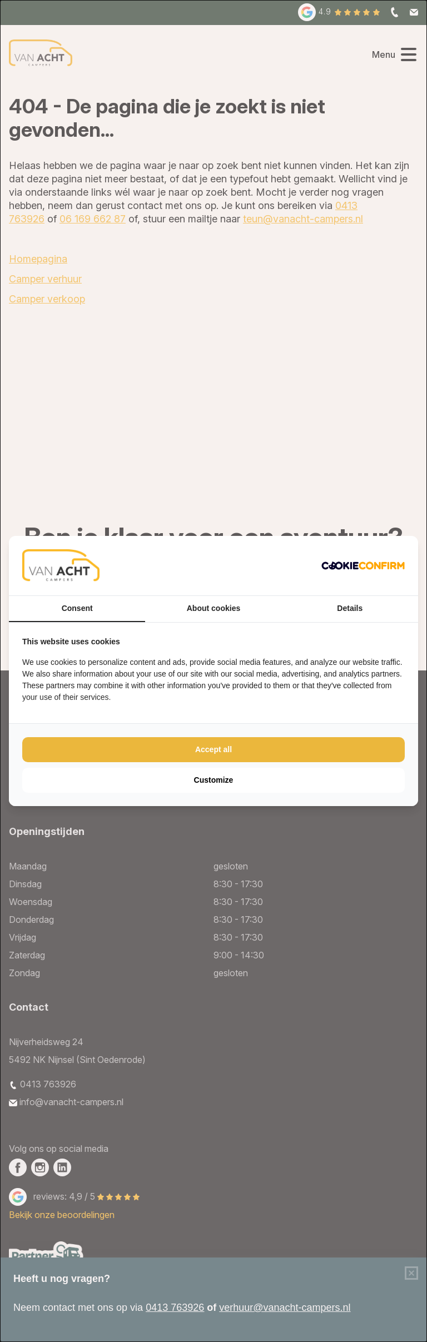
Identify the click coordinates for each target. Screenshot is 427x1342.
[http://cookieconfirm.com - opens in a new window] (363, 565)
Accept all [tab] (213, 749)
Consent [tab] (77, 608)
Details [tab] (350, 608)
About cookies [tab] (213, 608)
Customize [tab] (214, 780)
